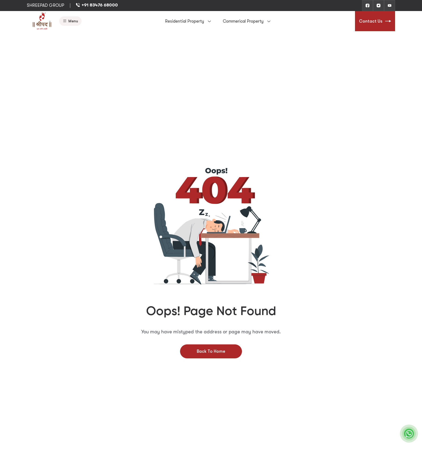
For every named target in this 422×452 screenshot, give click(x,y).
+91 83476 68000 (97, 5)
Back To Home (211, 351)
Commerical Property (243, 21)
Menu (70, 21)
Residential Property (184, 21)
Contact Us (375, 21)
